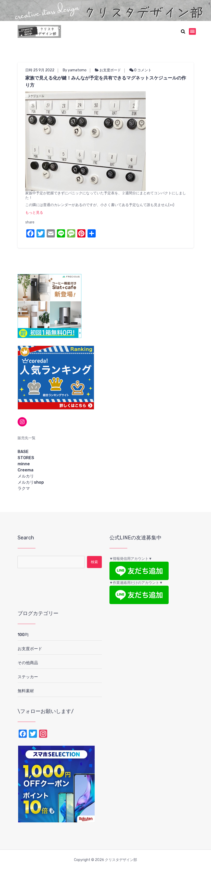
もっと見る (34, 212)
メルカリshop (31, 482)
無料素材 (26, 690)
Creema (25, 470)
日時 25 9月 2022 (39, 70)
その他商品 (28, 662)
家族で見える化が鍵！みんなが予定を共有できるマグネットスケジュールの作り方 (105, 81)
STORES (26, 457)
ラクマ (24, 488)
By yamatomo (74, 70)
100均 (23, 634)
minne (24, 463)
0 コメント (140, 70)
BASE (23, 451)
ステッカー (28, 676)
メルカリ (26, 476)
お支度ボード (110, 70)
